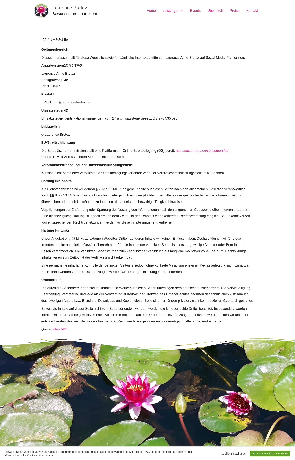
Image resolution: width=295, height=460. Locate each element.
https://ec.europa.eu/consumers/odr (202, 151)
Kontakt (252, 11)
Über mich (215, 11)
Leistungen (171, 11)
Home (151, 11)
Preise (234, 11)
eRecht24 (60, 329)
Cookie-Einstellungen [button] (234, 453)
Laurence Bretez (69, 7)
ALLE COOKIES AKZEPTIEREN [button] (270, 453)
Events (195, 11)
